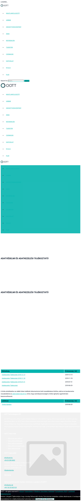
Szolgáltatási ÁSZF (61, 491)
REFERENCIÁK (10, 40)
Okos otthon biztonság (15, 441)
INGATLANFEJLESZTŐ (13, 13)
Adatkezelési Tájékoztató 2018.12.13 (13, 375)
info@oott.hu (8, 458)
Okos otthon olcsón (14, 448)
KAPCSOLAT (10, 61)
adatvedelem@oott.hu (19, 394)
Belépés (8, 68)
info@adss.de (8, 485)
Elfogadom (39, 499)
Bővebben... (50, 499)
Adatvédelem (29, 491)
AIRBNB (8, 20)
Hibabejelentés (9, 470)
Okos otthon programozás (16, 446)
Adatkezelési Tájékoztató (10, 385)
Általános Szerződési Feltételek (44, 491)
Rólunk (21, 491)
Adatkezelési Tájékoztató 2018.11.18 (13, 378)
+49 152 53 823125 (10, 487)
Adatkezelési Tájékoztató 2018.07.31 (13, 382)
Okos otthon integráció (15, 443)
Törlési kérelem (6, 404)
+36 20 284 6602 (9, 460)
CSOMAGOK (9, 54)
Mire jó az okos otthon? (15, 438)
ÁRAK (7, 34)
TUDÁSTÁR (9, 47)
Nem (44, 499)
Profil (7, 74)
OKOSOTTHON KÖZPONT (13, 27)
